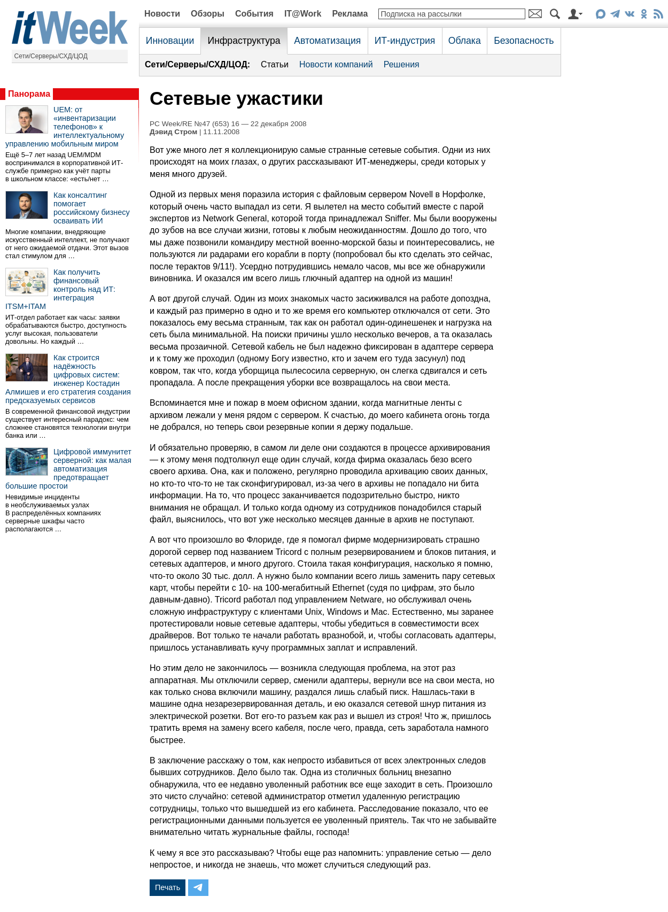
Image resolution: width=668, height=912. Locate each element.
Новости (162, 13)
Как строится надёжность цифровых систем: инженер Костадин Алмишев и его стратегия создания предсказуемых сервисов (68, 379)
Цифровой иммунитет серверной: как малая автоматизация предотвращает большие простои (68, 468)
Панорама (29, 93)
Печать (167, 887)
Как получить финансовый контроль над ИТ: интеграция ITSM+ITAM (60, 289)
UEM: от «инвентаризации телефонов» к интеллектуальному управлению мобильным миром (64, 126)
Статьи (275, 64)
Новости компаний (336, 64)
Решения (402, 64)
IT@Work (303, 13)
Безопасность (524, 40)
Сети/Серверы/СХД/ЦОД (51, 56)
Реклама (350, 13)
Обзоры (207, 13)
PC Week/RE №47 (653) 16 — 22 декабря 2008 (228, 124)
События (254, 13)
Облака (464, 40)
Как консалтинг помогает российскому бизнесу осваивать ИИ (91, 208)
